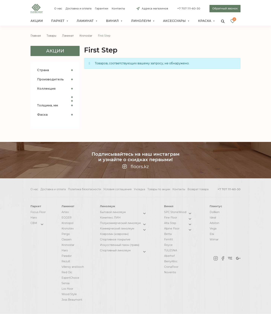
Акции (36, 21)
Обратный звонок (225, 8)
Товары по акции (158, 189)
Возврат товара (198, 189)
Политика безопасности (84, 189)
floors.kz (135, 166)
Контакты (118, 8)
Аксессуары (176, 21)
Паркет (60, 21)
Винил (114, 21)
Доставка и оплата (78, 8)
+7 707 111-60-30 (188, 8)
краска (206, 21)
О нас (58, 8)
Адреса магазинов (155, 8)
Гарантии (101, 8)
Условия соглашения (117, 189)
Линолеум (143, 21)
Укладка (139, 189)
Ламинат (87, 21)
